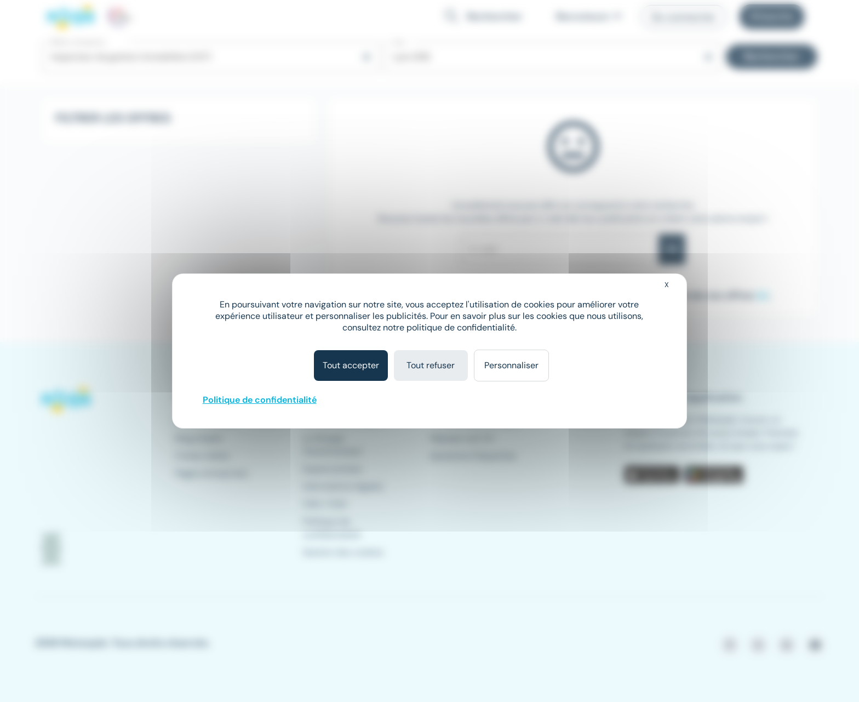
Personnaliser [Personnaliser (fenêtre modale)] (511, 365)
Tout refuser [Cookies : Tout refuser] (430, 365)
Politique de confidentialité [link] (260, 400)
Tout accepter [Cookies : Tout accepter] (351, 365)
